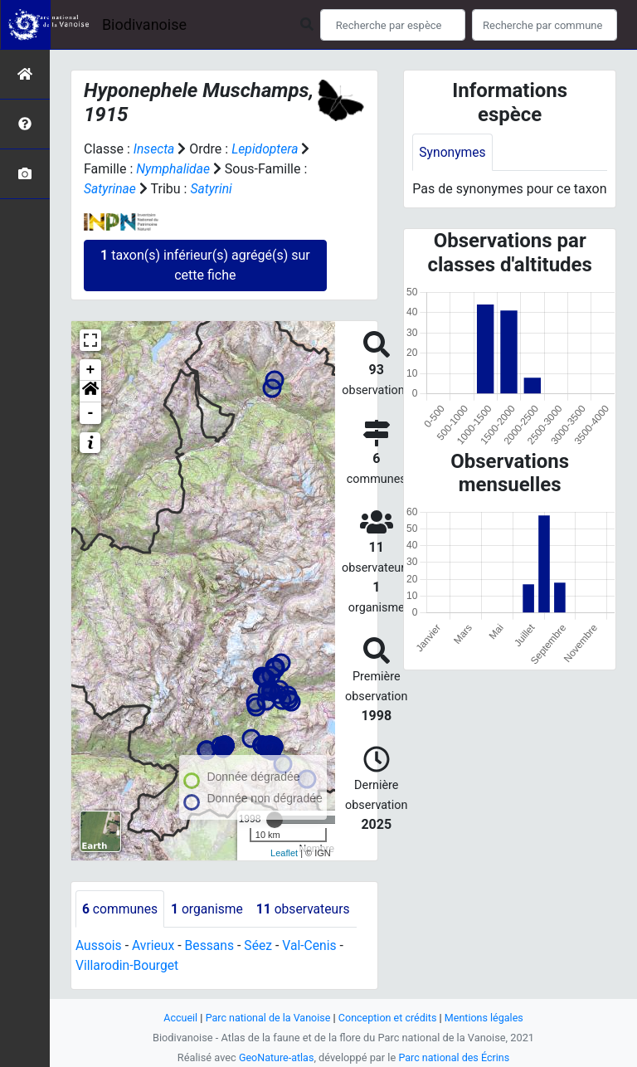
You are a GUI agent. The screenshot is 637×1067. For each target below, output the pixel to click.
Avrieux (154, 946)
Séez (261, 946)
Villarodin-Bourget (128, 966)
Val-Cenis (314, 946)
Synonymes (453, 152)
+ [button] (90, 370)
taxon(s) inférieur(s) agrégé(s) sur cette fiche (205, 265)
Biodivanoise (144, 24)
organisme (209, 909)
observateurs (307, 909)
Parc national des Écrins (455, 1057)
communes (120, 909)
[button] (90, 391)
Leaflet (284, 853)
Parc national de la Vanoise (266, 1017)
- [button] (90, 413)
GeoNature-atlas (275, 1057)
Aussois (99, 946)
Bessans (212, 946)
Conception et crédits (388, 1017)
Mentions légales (486, 1017)
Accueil (177, 1017)
